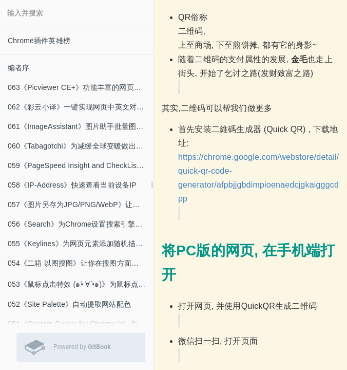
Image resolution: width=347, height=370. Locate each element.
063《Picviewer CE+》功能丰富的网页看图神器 (80, 87)
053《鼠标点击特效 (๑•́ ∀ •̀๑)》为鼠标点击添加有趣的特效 (80, 284)
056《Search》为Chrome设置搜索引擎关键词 (80, 224)
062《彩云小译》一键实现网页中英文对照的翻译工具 (80, 107)
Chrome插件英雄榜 (39, 40)
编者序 (19, 68)
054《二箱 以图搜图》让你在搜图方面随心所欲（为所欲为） (80, 263)
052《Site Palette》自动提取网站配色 (69, 304)
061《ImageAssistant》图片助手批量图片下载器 (80, 126)
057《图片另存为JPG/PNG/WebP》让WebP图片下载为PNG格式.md (80, 204)
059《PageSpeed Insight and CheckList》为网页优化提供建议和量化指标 (80, 165)
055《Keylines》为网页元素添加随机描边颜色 (80, 243)
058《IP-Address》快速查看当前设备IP (72, 185)
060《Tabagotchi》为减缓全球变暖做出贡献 (79, 146)
